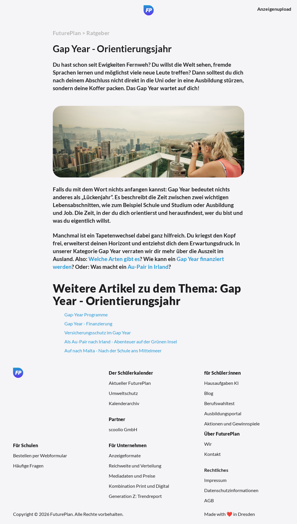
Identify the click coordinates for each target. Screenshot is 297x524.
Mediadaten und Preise (132, 475)
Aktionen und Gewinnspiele (232, 423)
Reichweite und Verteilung (135, 465)
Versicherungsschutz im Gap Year (97, 332)
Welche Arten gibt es (114, 258)
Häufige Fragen (28, 465)
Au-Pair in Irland (148, 266)
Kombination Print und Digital (139, 486)
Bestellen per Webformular (40, 455)
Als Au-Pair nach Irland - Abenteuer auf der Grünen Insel (120, 341)
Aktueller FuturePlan (130, 383)
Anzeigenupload (274, 9)
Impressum (215, 480)
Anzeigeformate (125, 455)
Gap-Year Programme (86, 314)
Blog (208, 393)
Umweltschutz (123, 393)
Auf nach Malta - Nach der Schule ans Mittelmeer (113, 350)
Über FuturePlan (222, 433)
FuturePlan (67, 33)
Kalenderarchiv (124, 403)
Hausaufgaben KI (221, 383)
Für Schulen (25, 445)
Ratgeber (98, 33)
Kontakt (212, 454)
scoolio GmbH (123, 429)
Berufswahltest (219, 403)
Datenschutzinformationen (231, 490)
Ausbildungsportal (222, 413)
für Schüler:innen (222, 373)
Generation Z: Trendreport (135, 496)
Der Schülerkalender (131, 373)
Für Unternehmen (127, 445)
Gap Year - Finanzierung (88, 323)
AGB (209, 500)
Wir (208, 444)
